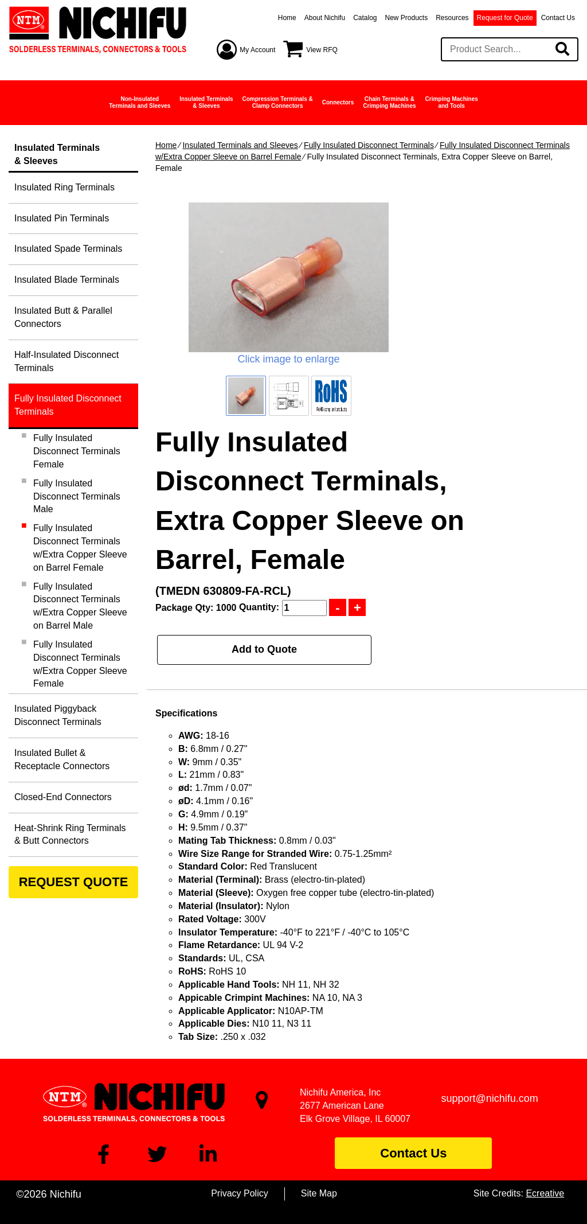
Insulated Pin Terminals (61, 218)
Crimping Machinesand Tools (451, 102)
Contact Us (558, 18)
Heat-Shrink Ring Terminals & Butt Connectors (70, 834)
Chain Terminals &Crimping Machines (389, 102)
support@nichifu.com (489, 1098)
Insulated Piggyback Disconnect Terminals (57, 715)
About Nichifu (324, 18)
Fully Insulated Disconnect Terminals (369, 145)
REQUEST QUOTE (73, 882)
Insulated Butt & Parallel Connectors (63, 317)
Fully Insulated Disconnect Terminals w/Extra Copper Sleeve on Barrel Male (80, 606)
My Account (257, 50)
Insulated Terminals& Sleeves (206, 102)
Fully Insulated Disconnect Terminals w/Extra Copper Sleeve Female (80, 664)
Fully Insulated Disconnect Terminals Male (76, 496)
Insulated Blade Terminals (66, 279)
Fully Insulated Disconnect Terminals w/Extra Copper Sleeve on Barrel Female (80, 547)
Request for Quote (505, 18)
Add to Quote (264, 649)
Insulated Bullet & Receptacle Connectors (61, 759)
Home (287, 18)
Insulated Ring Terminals (64, 187)
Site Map (319, 1193)
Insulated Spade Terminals (68, 249)
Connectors (338, 102)
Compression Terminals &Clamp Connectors (277, 102)
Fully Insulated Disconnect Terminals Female (76, 451)
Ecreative (545, 1193)
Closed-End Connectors (63, 797)
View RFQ (321, 50)
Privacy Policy (239, 1193)
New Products (406, 18)
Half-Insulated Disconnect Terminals (66, 361)
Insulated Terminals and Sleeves (240, 145)
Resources (452, 18)
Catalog (365, 18)
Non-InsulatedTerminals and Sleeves (139, 102)
